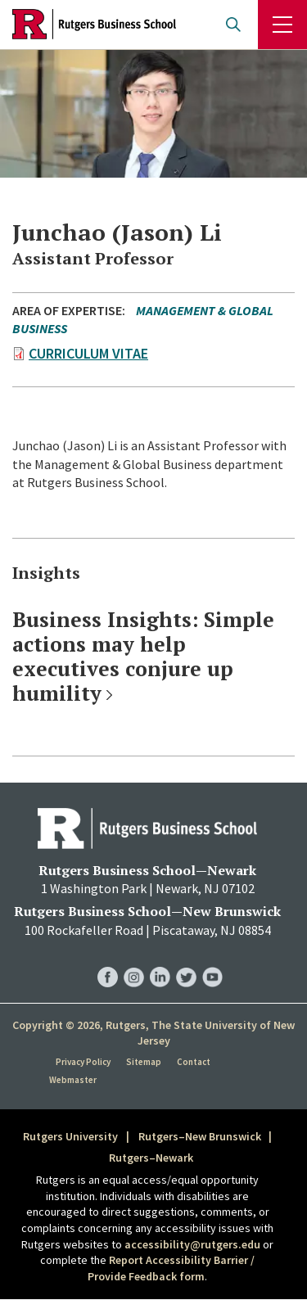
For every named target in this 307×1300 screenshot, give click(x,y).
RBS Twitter (186, 960)
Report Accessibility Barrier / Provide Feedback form (171, 1268)
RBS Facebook (107, 960)
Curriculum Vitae (88, 353)
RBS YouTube (212, 960)
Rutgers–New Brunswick (199, 1136)
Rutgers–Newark (151, 1157)
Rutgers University (70, 1136)
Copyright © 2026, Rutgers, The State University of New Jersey (153, 1033)
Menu (282, 24)
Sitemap (143, 1062)
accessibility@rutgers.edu (192, 1244)
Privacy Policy (83, 1062)
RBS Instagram (134, 960)
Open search (233, 24)
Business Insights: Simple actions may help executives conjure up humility (143, 656)
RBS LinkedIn (160, 960)
